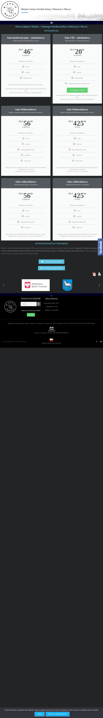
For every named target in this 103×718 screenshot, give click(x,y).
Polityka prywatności (57, 714)
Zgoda (39, 714)
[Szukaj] (38, 304)
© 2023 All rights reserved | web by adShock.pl (13, 341)
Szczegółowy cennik (77, 90)
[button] (51, 22)
